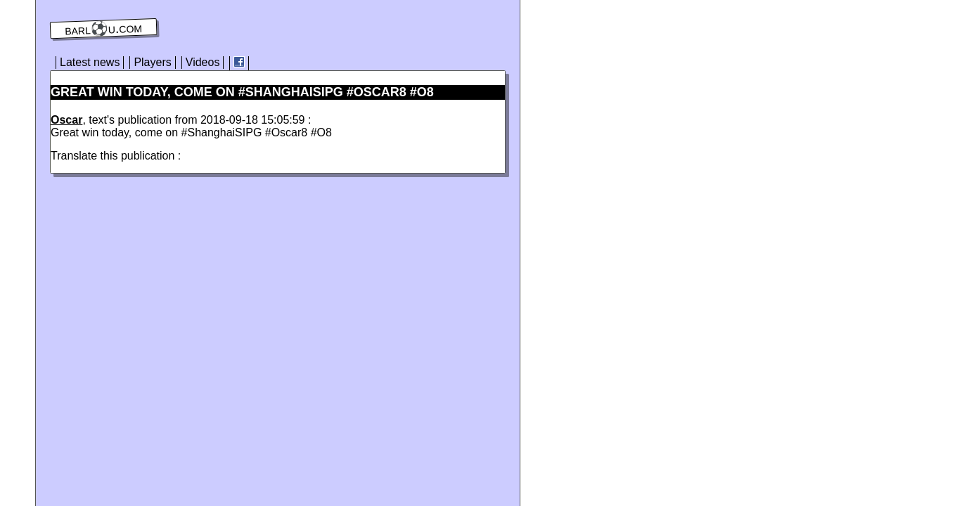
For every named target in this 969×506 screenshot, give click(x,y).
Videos (203, 62)
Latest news (90, 62)
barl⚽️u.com (104, 29)
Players (152, 62)
